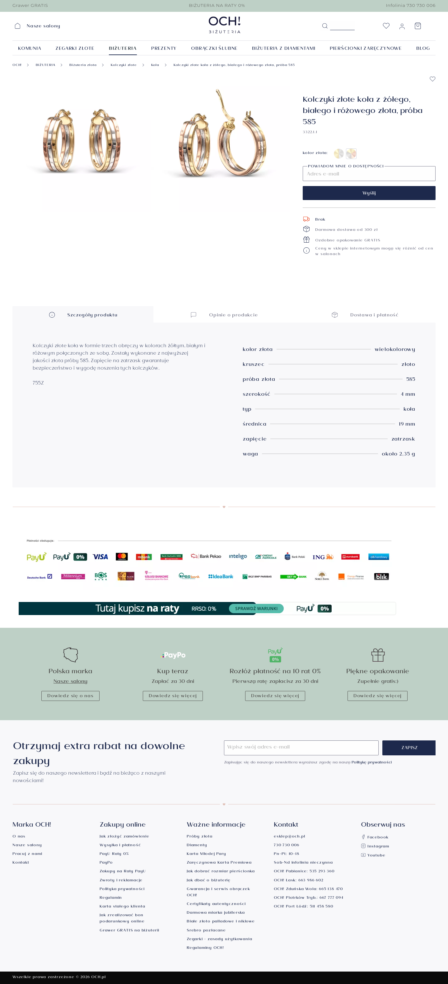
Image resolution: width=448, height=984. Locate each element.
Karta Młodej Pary (206, 854)
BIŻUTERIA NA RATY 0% (217, 5)
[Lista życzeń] (386, 27)
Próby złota (199, 837)
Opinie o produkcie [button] (224, 315)
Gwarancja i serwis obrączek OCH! (218, 892)
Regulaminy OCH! (205, 948)
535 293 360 (322, 871)
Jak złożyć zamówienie (124, 837)
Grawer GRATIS (30, 5)
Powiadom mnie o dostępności (346, 167)
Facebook (375, 838)
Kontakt (20, 863)
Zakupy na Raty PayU (123, 871)
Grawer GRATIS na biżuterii (129, 931)
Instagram (375, 847)
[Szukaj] (325, 26)
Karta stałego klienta (122, 907)
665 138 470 (331, 889)
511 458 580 (321, 907)
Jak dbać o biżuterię (209, 880)
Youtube (373, 856)
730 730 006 (286, 845)
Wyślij (369, 194)
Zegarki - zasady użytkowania (219, 939)
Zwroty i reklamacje (121, 880)
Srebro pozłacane (206, 931)
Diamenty (197, 845)
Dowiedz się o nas (70, 697)
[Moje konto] (402, 27)
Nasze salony (70, 682)
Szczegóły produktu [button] (83, 315)
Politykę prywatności (372, 763)
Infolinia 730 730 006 (411, 5)
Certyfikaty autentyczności (216, 904)
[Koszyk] (418, 27)
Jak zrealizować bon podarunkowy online (122, 919)
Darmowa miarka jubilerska (216, 913)
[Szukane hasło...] (342, 25)
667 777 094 (331, 898)
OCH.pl (98, 977)
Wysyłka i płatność (120, 845)
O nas (19, 837)
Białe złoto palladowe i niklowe (221, 922)
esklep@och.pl (289, 837)
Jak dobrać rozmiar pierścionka (221, 871)
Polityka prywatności (122, 889)
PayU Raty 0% (114, 854)
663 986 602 (310, 880)
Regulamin (111, 898)
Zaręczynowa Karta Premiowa (219, 863)
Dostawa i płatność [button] (365, 315)
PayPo (106, 863)
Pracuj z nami (27, 854)
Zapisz (409, 748)
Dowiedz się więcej (173, 697)
